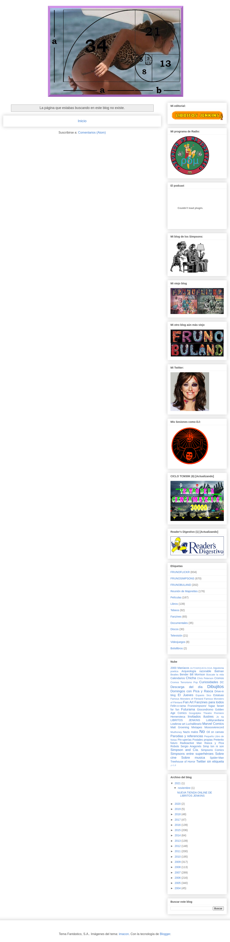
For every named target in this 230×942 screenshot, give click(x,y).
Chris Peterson (205, 678)
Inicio (82, 121)
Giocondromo (205, 709)
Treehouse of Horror (182, 761)
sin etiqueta (215, 761)
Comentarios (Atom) (92, 132)
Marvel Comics (213, 724)
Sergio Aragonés (191, 746)
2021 (178, 783)
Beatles (174, 674)
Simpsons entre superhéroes (192, 754)
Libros (174, 603)
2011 (178, 851)
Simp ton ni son (213, 746)
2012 (178, 846)
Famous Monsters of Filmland (186, 698)
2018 (178, 814)
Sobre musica (193, 757)
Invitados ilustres (201, 716)
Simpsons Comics (212, 750)
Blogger (165, 934)
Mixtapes (196, 727)
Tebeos (174, 610)
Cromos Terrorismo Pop (184, 682)
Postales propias (203, 739)
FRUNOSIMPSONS (182, 578)
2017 (178, 819)
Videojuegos (177, 641)
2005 (178, 883)
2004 (178, 888)
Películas (175, 597)
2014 (178, 835)
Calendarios (177, 678)
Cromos (219, 678)
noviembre (184, 787)
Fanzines (175, 616)
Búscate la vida (215, 674)
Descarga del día (186, 687)
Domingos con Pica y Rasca (191, 691)
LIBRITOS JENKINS (185, 720)
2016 (178, 824)
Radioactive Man (191, 743)
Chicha (191, 678)
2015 (178, 830)
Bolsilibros (176, 648)
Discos (174, 629)
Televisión (176, 635)
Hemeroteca (177, 716)
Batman (219, 671)
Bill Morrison (197, 674)
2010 (178, 856)
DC (222, 682)
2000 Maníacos (179, 667)
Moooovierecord (214, 727)
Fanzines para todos (209, 702)
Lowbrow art (177, 723)
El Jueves (185, 695)
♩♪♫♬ (173, 765)
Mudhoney (176, 732)
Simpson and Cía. (184, 750)
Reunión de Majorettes (184, 591)
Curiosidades (208, 682)
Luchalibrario (194, 723)
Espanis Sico (203, 695)
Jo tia (220, 717)
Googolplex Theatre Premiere (206, 713)
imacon (124, 934)
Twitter (201, 761)
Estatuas (218, 695)
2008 (178, 867)
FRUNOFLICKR (180, 572)
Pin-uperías (185, 739)
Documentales (179, 623)
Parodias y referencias (186, 736)
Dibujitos (215, 686)
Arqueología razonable (196, 671)
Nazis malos (190, 732)
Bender (184, 674)
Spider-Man (217, 757)
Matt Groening (179, 727)
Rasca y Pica (214, 743)
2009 (178, 861)
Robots (174, 746)
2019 (178, 809)
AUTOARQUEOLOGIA (201, 668)
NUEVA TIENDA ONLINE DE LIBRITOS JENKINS (194, 794)
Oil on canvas (215, 732)
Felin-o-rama (178, 705)
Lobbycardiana (215, 720)
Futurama (188, 709)
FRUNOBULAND (180, 584)
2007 (178, 872)
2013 (178, 840)
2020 (178, 803)
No (202, 731)
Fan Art (188, 702)
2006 (178, 877)
